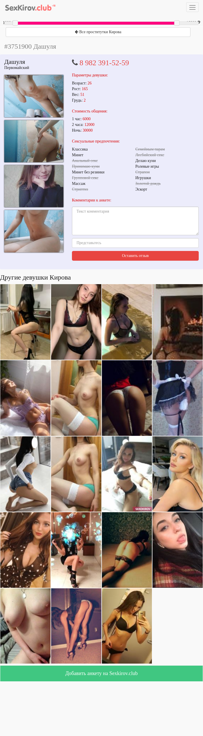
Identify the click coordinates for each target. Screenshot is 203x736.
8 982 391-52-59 (104, 63)
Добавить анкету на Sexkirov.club (101, 673)
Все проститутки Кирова (98, 32)
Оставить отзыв (135, 256)
